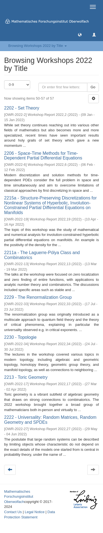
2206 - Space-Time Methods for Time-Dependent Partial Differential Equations (43, 156)
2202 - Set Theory (21, 108)
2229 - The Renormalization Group (38, 297)
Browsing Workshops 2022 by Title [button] (37, 46)
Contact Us (13, 512)
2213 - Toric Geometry (26, 377)
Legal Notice (34, 512)
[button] (80, 34)
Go (93, 87)
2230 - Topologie (20, 337)
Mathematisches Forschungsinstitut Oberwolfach (18, 496)
